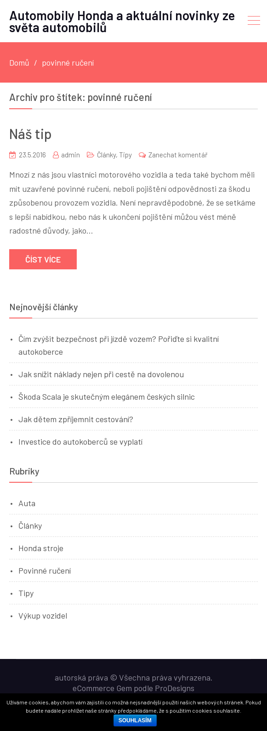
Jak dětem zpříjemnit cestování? (75, 419)
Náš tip (30, 133)
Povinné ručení (44, 570)
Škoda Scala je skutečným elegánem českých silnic (106, 396)
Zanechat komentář (177, 155)
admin (70, 155)
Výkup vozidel (42, 615)
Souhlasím (135, 720)
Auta (26, 503)
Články (106, 155)
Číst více (43, 259)
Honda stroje (40, 548)
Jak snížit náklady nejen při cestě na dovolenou (101, 374)
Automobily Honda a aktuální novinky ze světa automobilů (122, 21)
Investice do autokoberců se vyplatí (80, 441)
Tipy (125, 155)
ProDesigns (174, 688)
